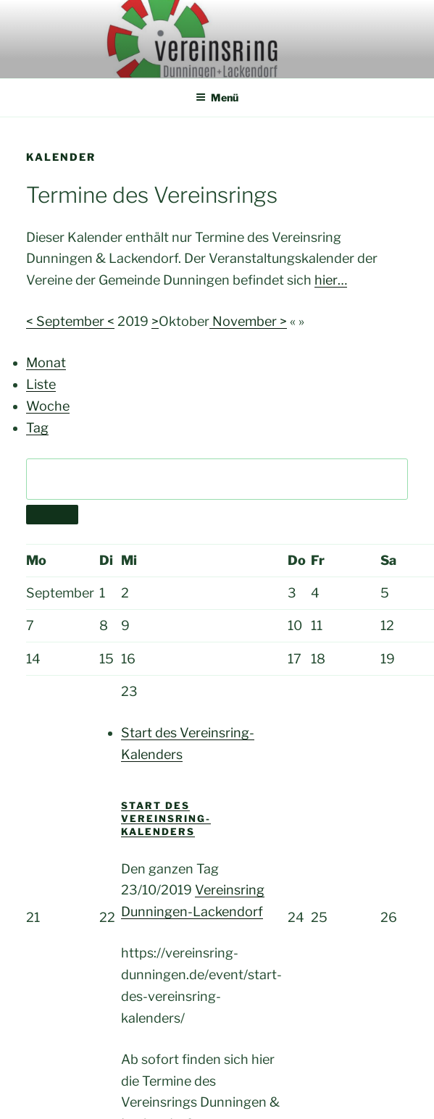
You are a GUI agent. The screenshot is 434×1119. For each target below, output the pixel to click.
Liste (41, 384)
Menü (217, 97)
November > (248, 321)
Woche (48, 406)
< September (66, 321)
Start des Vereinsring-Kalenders (165, 818)
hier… (330, 280)
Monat (46, 362)
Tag (37, 427)
